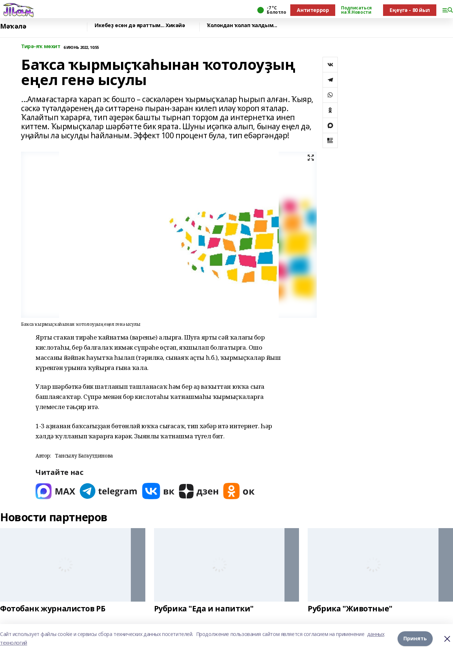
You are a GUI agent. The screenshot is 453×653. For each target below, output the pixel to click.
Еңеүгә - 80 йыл (410, 10)
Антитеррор (313, 10)
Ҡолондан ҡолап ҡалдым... (242, 25)
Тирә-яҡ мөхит (41, 46)
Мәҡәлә (13, 26)
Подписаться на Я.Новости (356, 10)
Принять (415, 638)
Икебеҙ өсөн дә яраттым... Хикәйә (140, 25)
